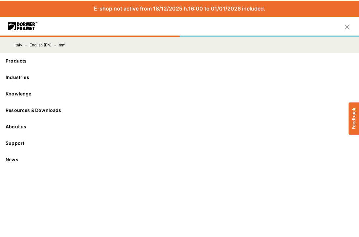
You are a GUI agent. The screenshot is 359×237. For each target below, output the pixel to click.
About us (179, 126)
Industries (179, 77)
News (12, 159)
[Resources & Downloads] (179, 110)
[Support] (179, 143)
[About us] (179, 126)
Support (179, 143)
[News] (179, 159)
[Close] (347, 26)
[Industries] (179, 77)
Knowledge (179, 93)
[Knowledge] (179, 94)
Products (179, 61)
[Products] (179, 61)
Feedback (353, 118)
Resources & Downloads (179, 110)
